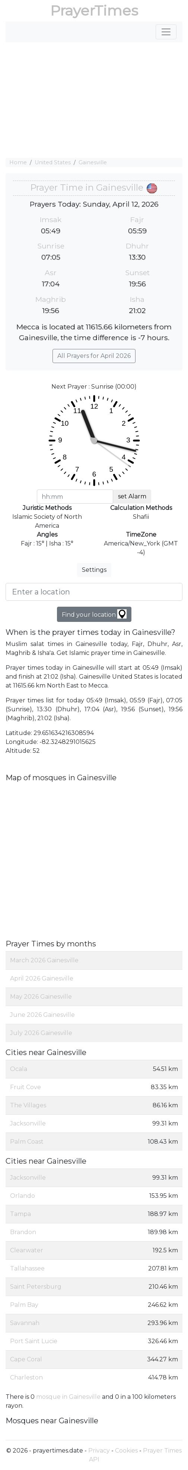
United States (53, 162)
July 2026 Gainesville (41, 1032)
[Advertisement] (94, 100)
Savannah (24, 1322)
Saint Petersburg (35, 1286)
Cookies (126, 1450)
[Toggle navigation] (166, 31)
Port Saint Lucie (33, 1341)
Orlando (22, 1195)
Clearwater (26, 1250)
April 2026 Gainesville (41, 978)
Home (18, 162)
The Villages (28, 1105)
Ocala (18, 1068)
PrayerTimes (94, 10)
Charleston (26, 1377)
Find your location (94, 614)
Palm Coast (27, 1141)
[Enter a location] (94, 592)
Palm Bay (24, 1304)
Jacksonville (28, 1123)
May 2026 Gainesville (41, 996)
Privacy (99, 1450)
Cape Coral (26, 1359)
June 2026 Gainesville (42, 1014)
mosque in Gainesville (68, 1396)
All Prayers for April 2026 (94, 355)
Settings (94, 569)
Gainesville (93, 162)
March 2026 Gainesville (44, 960)
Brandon (23, 1232)
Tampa (20, 1213)
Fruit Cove (25, 1087)
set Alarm (132, 496)
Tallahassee (27, 1268)
